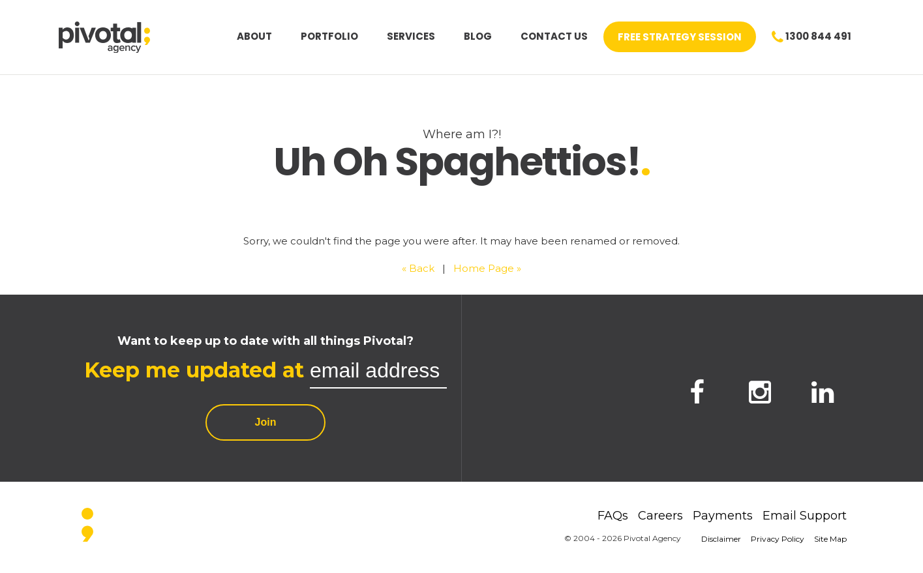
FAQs (613, 515)
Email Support (805, 515)
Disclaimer (721, 539)
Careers (660, 515)
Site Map (830, 539)
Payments (723, 515)
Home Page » (487, 268)
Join (266, 422)
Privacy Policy (777, 539)
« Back (418, 268)
